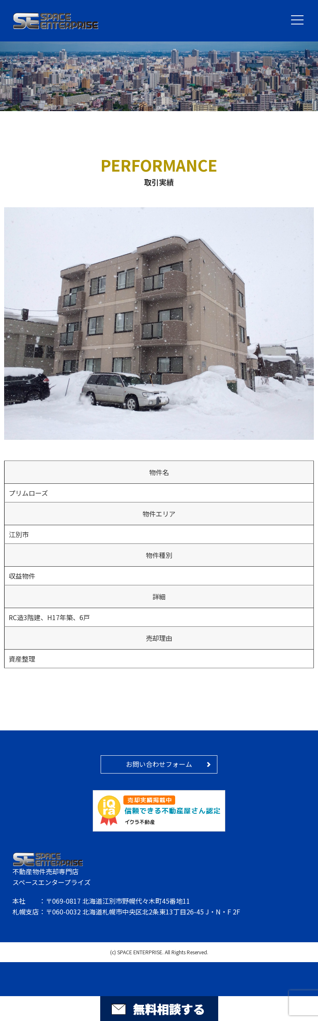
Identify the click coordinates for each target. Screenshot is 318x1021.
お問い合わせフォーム (159, 764)
